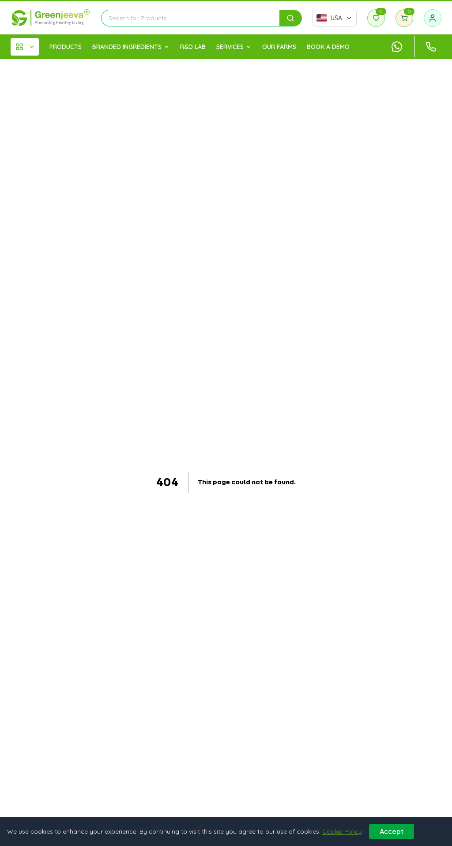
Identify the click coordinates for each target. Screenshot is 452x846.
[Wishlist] (376, 18)
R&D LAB (193, 47)
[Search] (290, 18)
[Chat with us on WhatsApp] (396, 46)
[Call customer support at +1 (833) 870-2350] (430, 46)
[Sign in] (432, 18)
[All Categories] (25, 47)
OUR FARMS (279, 47)
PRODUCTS (65, 47)
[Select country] (335, 18)
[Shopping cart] (404, 18)
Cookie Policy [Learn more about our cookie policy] (342, 831)
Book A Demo (328, 47)
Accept (391, 831)
